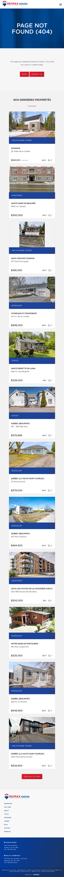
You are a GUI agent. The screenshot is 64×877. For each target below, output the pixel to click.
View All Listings (32, 776)
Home (24, 74)
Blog (6, 824)
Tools (6, 814)
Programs (7, 817)
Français (7, 831)
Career (6, 821)
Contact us (36, 74)
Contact (7, 828)
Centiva (36, 874)
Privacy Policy (25, 871)
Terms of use (35, 871)
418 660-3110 (11, 849)
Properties (8, 803)
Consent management (48, 871)
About (6, 810)
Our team (7, 807)
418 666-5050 (12, 862)
